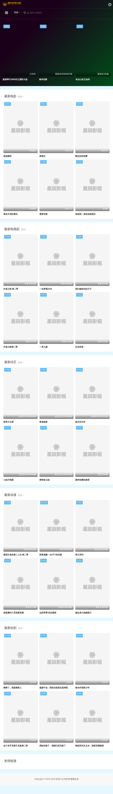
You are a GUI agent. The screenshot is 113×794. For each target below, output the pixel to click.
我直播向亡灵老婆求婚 (13, 613)
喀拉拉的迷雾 (81, 156)
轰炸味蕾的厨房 (82, 480)
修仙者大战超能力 (83, 613)
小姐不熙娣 (8, 480)
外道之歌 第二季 (10, 289)
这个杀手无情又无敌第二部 (15, 746)
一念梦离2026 (45, 289)
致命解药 (7, 156)
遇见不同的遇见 (10, 214)
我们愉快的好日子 (83, 289)
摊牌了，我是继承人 (12, 688)
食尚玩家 (43, 79)
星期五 (42, 156)
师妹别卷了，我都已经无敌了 (52, 746)
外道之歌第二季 (10, 347)
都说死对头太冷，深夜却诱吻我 (89, 746)
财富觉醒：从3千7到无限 (50, 555)
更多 (20, 96)
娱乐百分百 (80, 422)
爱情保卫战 (44, 480)
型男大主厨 (8, 422)
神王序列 (79, 555)
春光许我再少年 (82, 688)
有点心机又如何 (83, 79)
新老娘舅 (43, 422)
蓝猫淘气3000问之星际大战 (15, 79)
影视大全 (75, 779)
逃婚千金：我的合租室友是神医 (53, 688)
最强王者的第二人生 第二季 (15, 555)
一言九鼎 (43, 347)
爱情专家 (43, 214)
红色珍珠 (79, 347)
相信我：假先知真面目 (85, 214)
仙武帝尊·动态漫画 (47, 613)
